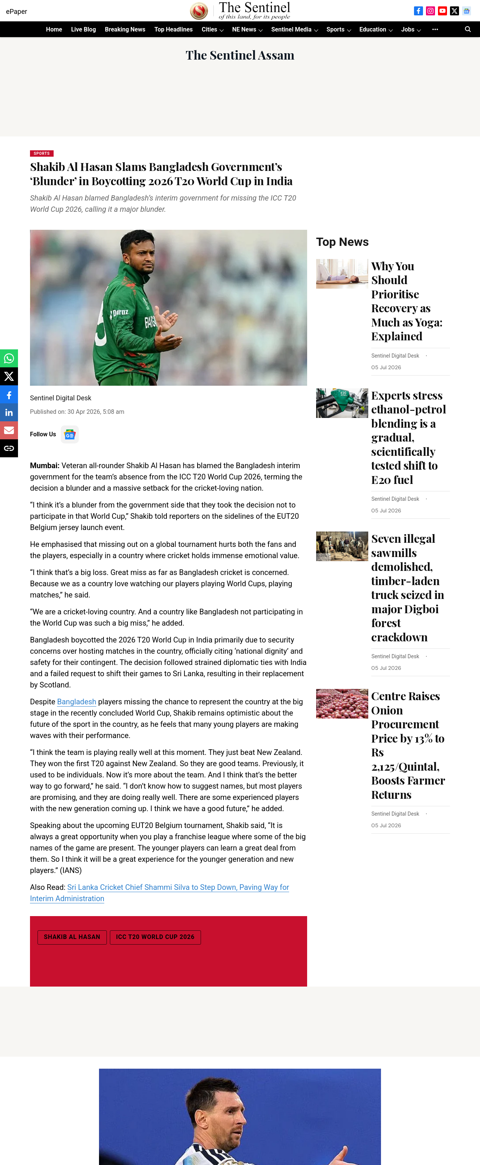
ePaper (16, 11)
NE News (244, 29)
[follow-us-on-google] (70, 434)
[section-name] (42, 152)
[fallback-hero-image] (342, 274)
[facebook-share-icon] (9, 398)
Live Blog (83, 29)
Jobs (407, 29)
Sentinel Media (291, 29)
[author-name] (396, 356)
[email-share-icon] (9, 434)
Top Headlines (173, 29)
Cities (209, 29)
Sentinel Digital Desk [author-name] (61, 398)
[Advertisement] (240, 108)
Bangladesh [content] (76, 701)
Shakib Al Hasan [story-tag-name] (72, 936)
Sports (336, 29)
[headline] (410, 301)
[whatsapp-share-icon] (9, 362)
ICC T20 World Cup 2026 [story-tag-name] (155, 936)
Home (54, 29)
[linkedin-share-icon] (9, 416)
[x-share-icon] (9, 380)
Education (373, 29)
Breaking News (125, 29)
